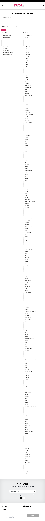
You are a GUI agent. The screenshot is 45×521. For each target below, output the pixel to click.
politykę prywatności (23, 494)
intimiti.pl (15, 516)
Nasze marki (41, 1)
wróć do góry (33, 515)
